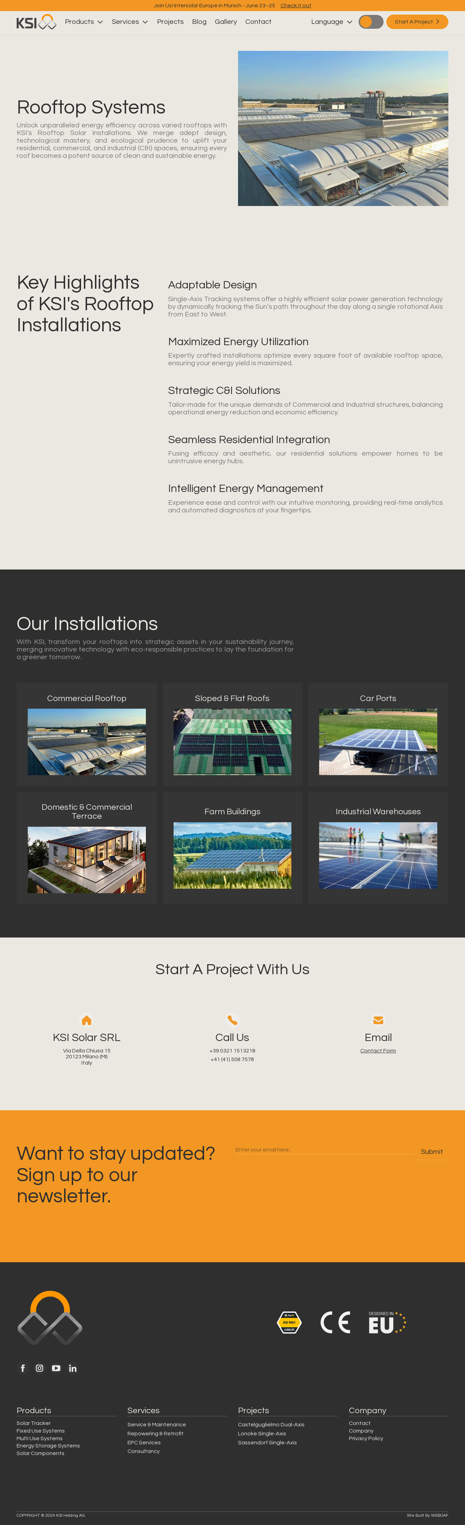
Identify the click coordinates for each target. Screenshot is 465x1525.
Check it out (296, 5)
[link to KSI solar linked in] (73, 1368)
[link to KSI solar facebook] (23, 1368)
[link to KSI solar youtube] (56, 1368)
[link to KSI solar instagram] (39, 1368)
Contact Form (378, 1050)
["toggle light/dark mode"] (371, 22)
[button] (84, 22)
